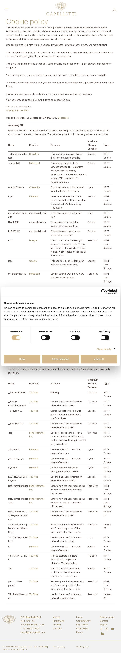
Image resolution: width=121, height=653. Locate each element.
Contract (57, 628)
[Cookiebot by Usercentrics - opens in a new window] (103, 291)
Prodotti (57, 624)
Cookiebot (63, 118)
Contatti (104, 621)
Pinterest (33, 196)
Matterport (34, 163)
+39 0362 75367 (31, 628)
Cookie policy (82, 647)
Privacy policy (59, 647)
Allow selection (60, 359)
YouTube (33, 392)
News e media (107, 617)
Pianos (79, 632)
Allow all (99, 359)
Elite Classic (82, 624)
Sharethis (34, 154)
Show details (104, 349)
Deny (22, 359)
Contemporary (83, 621)
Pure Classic (82, 628)
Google (33, 240)
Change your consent (17, 110)
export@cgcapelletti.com (32, 632)
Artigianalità (58, 621)
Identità (56, 617)
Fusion (79, 617)
